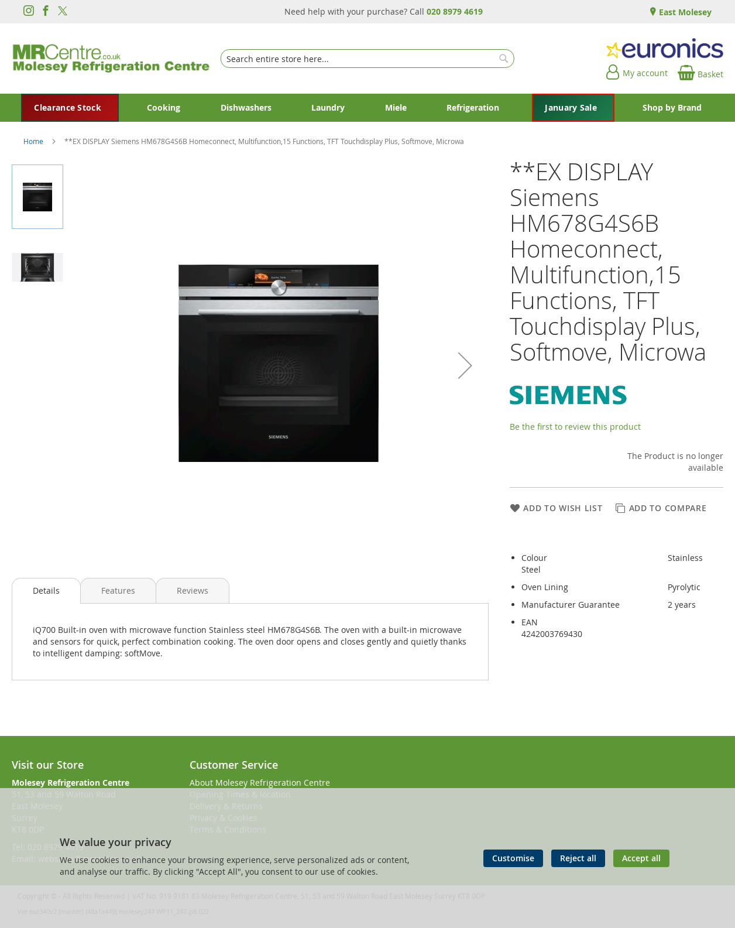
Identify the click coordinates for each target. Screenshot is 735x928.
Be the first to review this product (575, 426)
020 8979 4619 (455, 11)
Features (118, 590)
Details (46, 590)
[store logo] (111, 58)
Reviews (192, 590)
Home (34, 141)
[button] (465, 365)
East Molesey (684, 12)
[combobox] (367, 58)
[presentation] (46, 591)
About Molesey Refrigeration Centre (260, 782)
